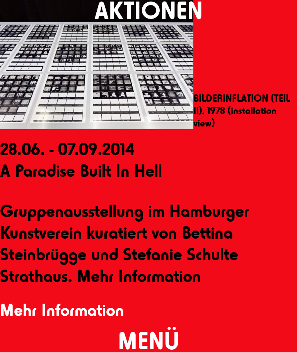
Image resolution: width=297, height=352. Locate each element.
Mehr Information (62, 310)
